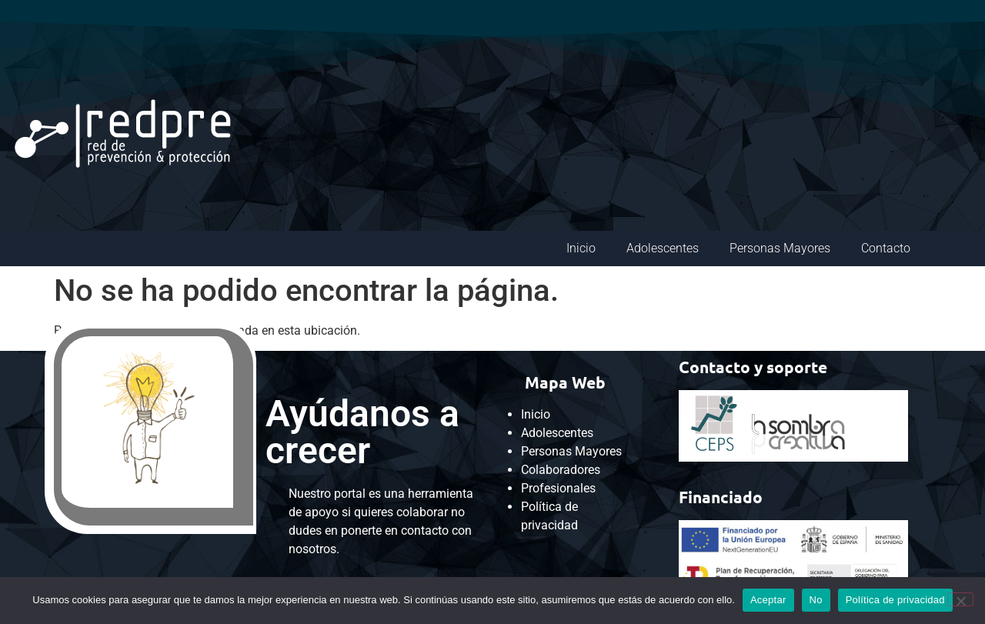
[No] (960, 599)
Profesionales (558, 488)
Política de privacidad (895, 600)
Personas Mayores (780, 248)
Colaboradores (560, 469)
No (816, 600)
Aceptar (768, 600)
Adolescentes (662, 248)
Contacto (885, 248)
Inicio (581, 248)
